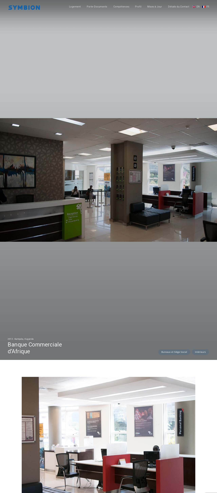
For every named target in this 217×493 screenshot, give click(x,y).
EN (198, 6)
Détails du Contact (178, 6)
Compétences (121, 6)
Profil (138, 6)
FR (207, 6)
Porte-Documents (97, 6)
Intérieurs (200, 351)
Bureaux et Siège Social (174, 351)
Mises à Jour (154, 6)
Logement (75, 6)
